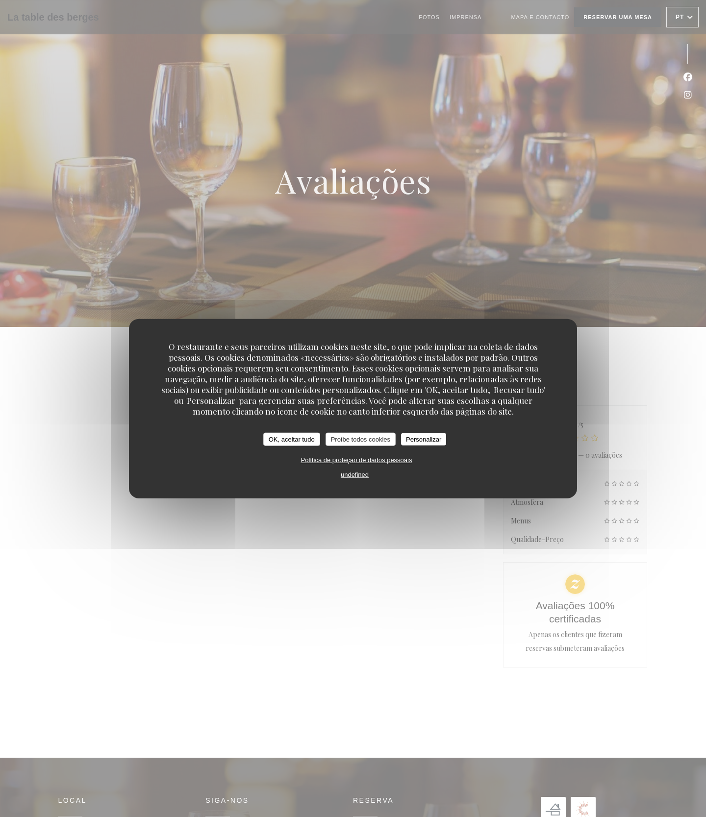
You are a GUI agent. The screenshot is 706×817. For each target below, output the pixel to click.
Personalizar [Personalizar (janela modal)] (423, 439)
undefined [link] (355, 474)
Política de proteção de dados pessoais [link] (356, 460)
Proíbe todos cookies (360, 439)
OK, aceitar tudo (292, 439)
